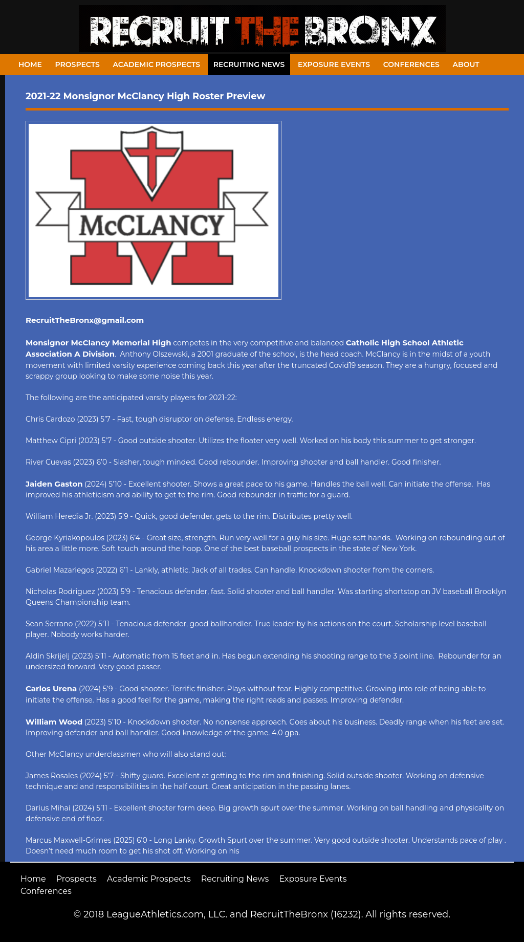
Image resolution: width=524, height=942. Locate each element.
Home (30, 64)
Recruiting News (249, 64)
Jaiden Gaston (54, 484)
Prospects (77, 64)
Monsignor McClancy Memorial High (98, 342)
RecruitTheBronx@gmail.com (85, 320)
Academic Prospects (156, 64)
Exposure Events (334, 64)
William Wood (54, 722)
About (466, 64)
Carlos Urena (51, 688)
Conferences (411, 64)
